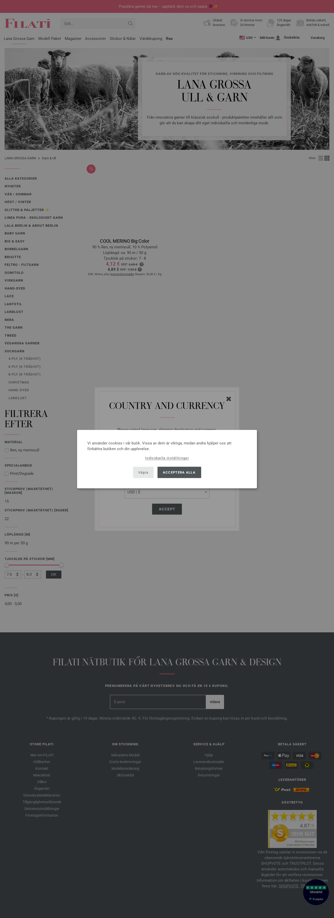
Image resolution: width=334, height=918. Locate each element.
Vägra (143, 472)
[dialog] (167, 459)
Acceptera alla (179, 472)
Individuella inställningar (167, 458)
